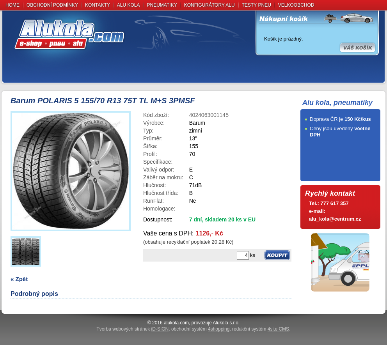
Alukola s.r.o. (226, 323)
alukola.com (176, 323)
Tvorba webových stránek (133, 329)
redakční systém (260, 329)
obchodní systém (200, 329)
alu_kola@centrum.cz (335, 219)
